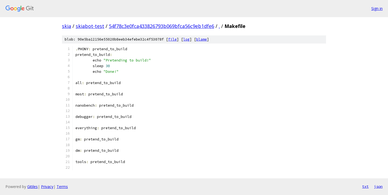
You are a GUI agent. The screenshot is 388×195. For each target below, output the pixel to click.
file (172, 39)
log (186, 39)
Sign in (377, 8)
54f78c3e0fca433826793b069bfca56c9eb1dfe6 (161, 26)
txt (365, 186)
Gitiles (32, 186)
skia (66, 26)
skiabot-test (90, 26)
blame (201, 39)
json (378, 186)
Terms (62, 186)
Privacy (47, 186)
